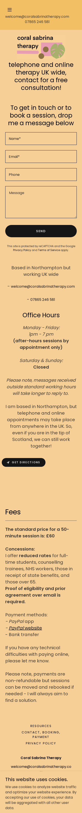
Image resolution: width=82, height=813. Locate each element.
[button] (41, 9)
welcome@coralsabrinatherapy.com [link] (37, 16)
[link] (41, 47)
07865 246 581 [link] (37, 21)
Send (41, 231)
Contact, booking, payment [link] (41, 734)
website (25, 628)
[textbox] (41, 138)
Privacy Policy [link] (22, 250)
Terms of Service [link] (49, 250)
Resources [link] (40, 726)
